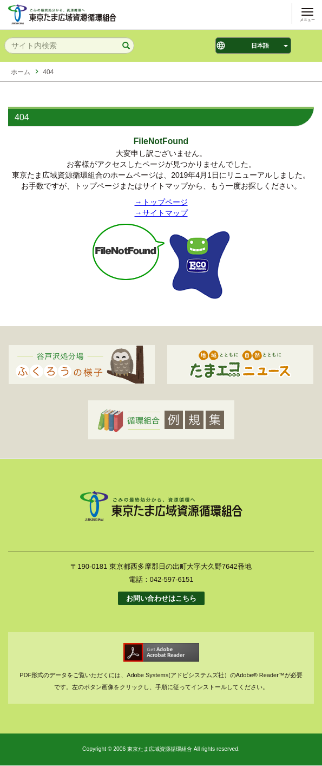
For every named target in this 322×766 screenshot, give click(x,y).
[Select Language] (253, 45)
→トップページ (161, 202)
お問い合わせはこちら (161, 598)
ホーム (20, 72)
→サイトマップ (161, 213)
